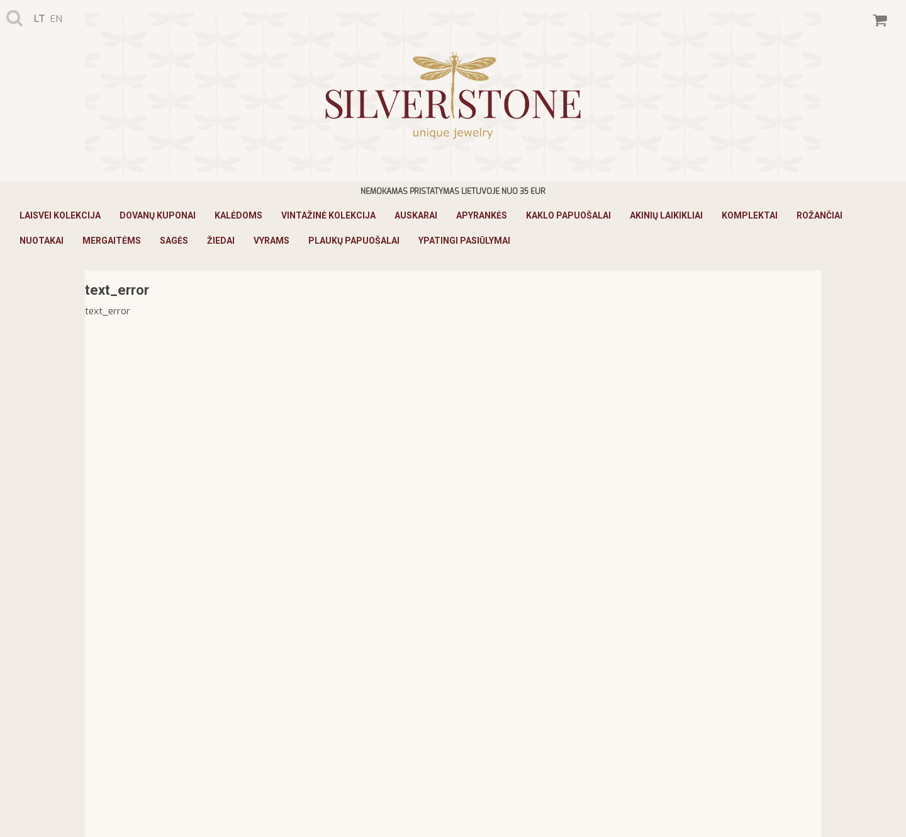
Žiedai (221, 241)
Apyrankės (481, 215)
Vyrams (271, 241)
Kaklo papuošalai (568, 215)
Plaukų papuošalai (354, 241)
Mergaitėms (111, 241)
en (56, 19)
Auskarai (415, 215)
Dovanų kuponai (158, 215)
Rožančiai (819, 215)
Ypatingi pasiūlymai (464, 241)
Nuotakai (42, 241)
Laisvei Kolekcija (60, 215)
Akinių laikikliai (666, 215)
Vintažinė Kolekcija (328, 215)
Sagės (174, 241)
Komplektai (750, 215)
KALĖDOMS (238, 215)
